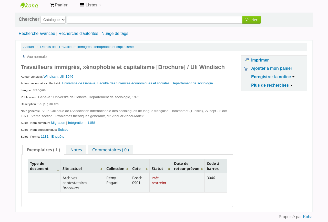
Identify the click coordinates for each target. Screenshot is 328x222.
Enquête (58, 136)
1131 (44, 136)
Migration (58, 123)
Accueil (29, 47)
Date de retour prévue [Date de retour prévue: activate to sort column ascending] (186, 166)
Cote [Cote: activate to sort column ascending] (136, 168)
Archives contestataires (33, 5)
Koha (308, 217)
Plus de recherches (271, 85)
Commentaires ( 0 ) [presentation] (110, 150)
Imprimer (260, 60)
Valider (251, 19)
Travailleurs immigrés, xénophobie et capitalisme (87, 47)
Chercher (29, 19)
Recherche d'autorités (78, 33)
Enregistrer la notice (272, 77)
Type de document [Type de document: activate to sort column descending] (39, 166)
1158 (91, 123)
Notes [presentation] (76, 150)
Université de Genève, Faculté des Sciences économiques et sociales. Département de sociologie (137, 83)
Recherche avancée (37, 33)
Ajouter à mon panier (271, 68)
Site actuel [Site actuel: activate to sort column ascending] (72, 168)
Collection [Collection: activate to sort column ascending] (115, 168)
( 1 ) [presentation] (43, 150)
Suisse (63, 130)
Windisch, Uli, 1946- (59, 76)
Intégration (77, 123)
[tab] (43, 150)
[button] (58, 5)
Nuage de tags (114, 33)
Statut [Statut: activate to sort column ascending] (157, 168)
